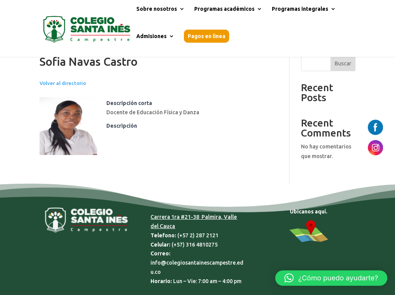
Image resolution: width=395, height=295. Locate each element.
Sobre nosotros (156, 9)
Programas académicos (224, 9)
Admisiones (151, 36)
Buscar (343, 63)
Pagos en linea (206, 36)
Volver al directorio (63, 83)
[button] (331, 278)
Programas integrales (300, 9)
